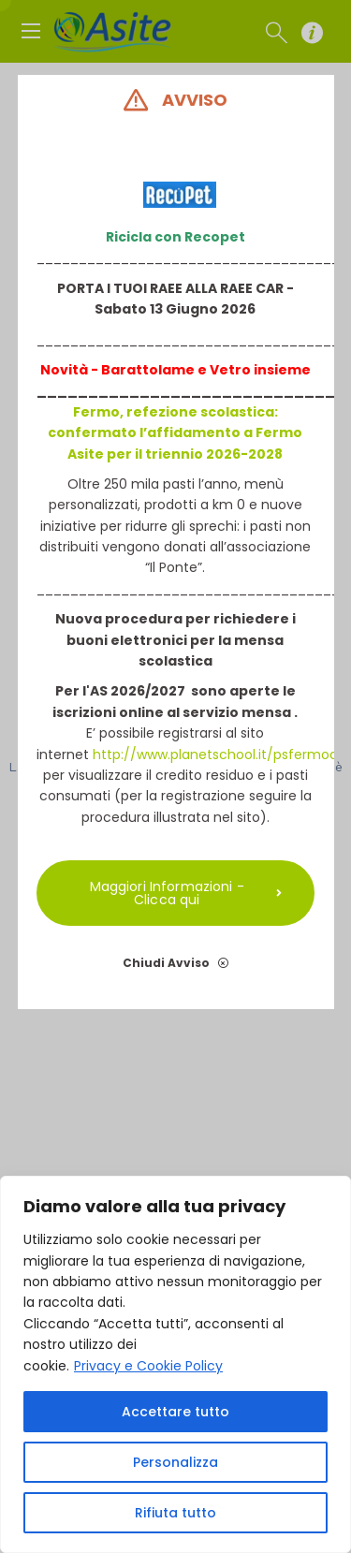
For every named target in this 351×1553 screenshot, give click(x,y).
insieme (281, 369)
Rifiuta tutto (175, 1512)
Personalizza (175, 1462)
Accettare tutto (175, 1411)
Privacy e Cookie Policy (148, 1365)
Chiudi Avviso (175, 963)
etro (235, 369)
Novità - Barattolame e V (129, 369)
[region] (175, 1364)
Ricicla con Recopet (175, 236)
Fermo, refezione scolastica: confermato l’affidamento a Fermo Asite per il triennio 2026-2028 (176, 433)
